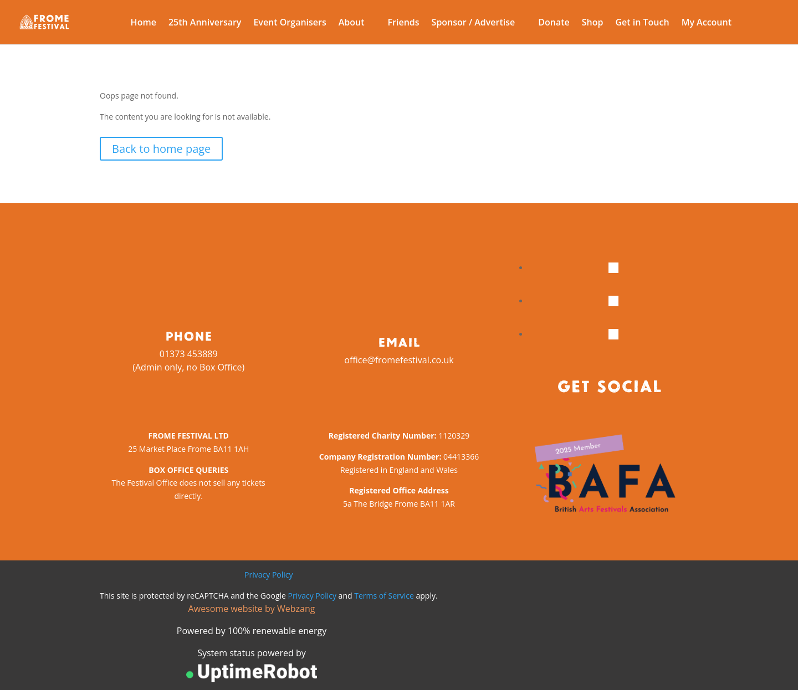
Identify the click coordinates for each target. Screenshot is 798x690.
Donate (553, 23)
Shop (592, 23)
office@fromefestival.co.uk (398, 360)
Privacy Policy (268, 574)
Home (143, 23)
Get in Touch (642, 23)
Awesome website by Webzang (251, 609)
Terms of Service (384, 595)
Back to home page (161, 148)
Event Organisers (289, 23)
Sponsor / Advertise (473, 23)
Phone (188, 335)
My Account (707, 23)
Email (399, 341)
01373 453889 (189, 354)
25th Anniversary (205, 23)
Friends (404, 23)
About (352, 23)
